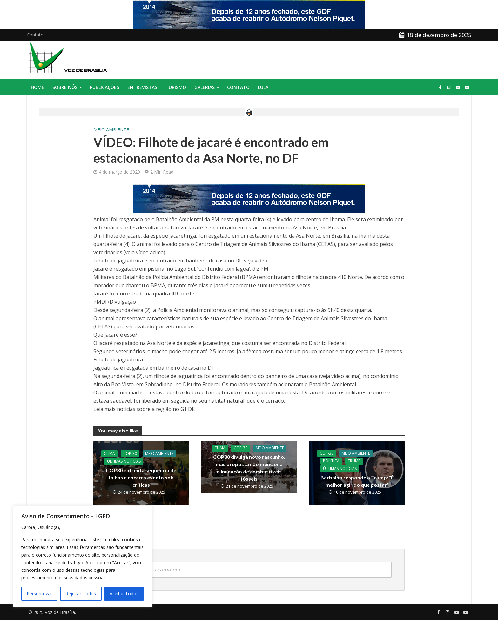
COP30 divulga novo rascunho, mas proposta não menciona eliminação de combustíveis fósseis (249, 468)
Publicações (104, 87)
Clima (109, 453)
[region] (82, 556)
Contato (35, 35)
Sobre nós (64, 87)
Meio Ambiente (111, 130)
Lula (263, 87)
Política (331, 461)
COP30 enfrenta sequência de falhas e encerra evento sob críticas (141, 477)
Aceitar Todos (124, 593)
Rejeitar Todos (80, 593)
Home (37, 87)
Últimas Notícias (124, 461)
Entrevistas (142, 87)
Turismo (175, 87)
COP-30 (130, 453)
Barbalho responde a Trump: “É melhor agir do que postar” (357, 481)
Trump (354, 461)
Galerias (204, 87)
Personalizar (39, 593)
